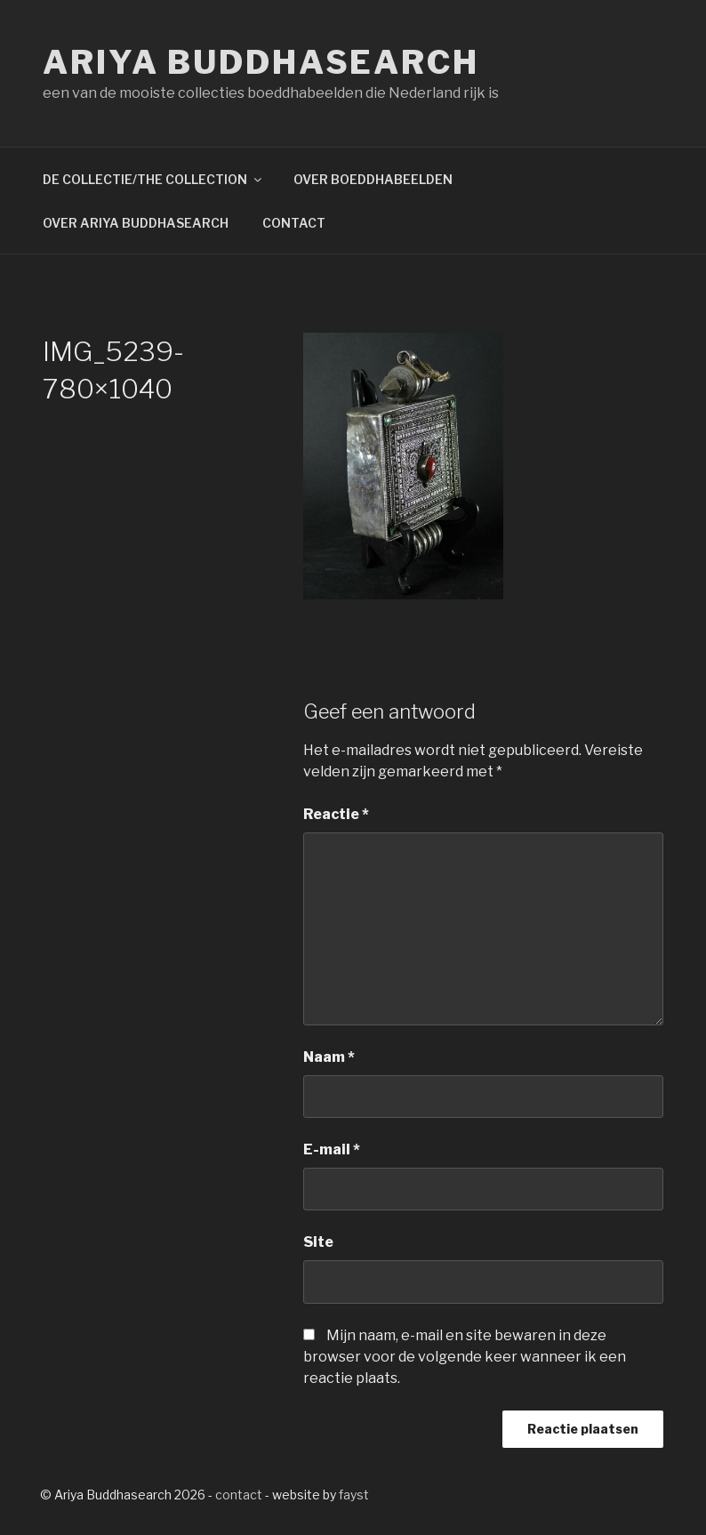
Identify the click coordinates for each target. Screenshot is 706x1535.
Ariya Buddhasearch (261, 62)
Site (318, 1242)
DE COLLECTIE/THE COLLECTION (153, 179)
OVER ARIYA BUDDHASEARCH (136, 222)
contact (238, 1494)
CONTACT (293, 222)
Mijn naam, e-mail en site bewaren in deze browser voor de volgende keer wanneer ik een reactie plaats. (464, 1356)
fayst (354, 1494)
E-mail (331, 1149)
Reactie (336, 814)
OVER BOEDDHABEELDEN (373, 179)
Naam (329, 1057)
